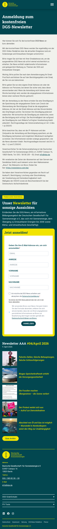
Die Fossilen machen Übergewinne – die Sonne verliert (34, 392)
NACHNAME (14, 282)
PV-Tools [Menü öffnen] (6, 504)
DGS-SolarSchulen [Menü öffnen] (9, 497)
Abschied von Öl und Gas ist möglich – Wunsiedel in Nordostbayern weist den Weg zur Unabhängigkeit (35, 425)
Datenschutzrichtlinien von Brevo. (24, 318)
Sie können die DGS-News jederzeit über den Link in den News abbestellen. (26, 301)
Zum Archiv (10, 438)
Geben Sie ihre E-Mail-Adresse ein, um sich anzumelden (28, 246)
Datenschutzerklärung (30, 296)
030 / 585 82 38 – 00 (11, 478)
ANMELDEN (28, 324)
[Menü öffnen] (52, 4)
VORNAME (13, 271)
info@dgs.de (45, 155)
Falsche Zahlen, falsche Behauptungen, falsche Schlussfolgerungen (36, 358)
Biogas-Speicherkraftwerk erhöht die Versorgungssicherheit (34, 375)
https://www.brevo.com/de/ (17, 168)
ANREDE (12, 259)
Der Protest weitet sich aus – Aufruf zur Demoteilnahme (32, 409)
